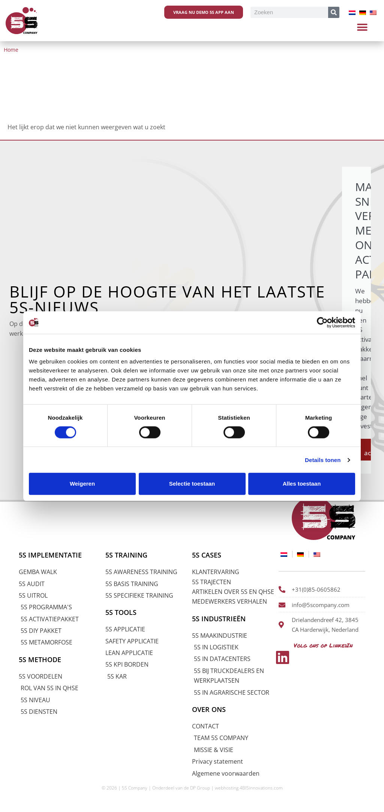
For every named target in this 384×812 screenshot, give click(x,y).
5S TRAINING (127, 554)
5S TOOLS (121, 611)
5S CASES (207, 554)
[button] (362, 27)
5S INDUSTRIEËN (220, 618)
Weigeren (82, 483)
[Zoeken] (333, 12)
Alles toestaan (302, 483)
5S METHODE (41, 659)
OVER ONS (210, 708)
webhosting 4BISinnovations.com (249, 787)
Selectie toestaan (192, 483)
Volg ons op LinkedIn (322, 643)
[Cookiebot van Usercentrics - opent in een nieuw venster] (322, 322)
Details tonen (322, 460)
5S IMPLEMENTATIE (52, 554)
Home (11, 49)
